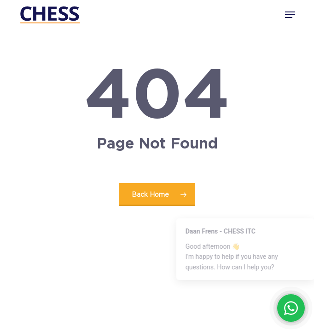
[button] (290, 14)
